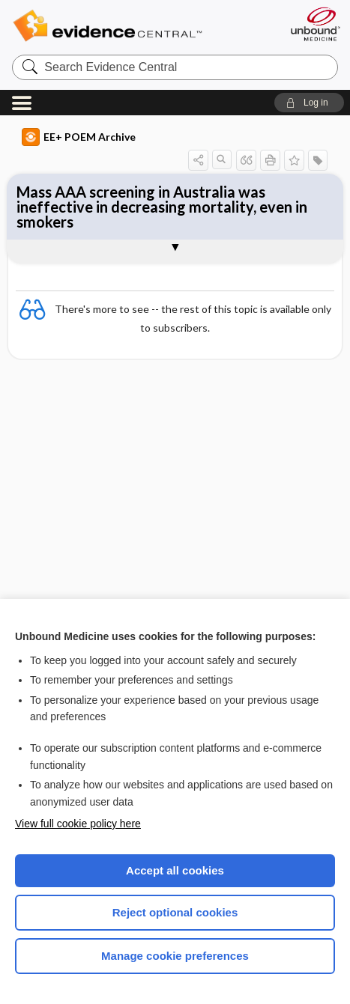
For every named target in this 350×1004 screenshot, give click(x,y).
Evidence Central (130, 26)
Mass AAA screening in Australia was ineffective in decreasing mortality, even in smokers (161, 207)
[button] (309, 102)
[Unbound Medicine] (315, 24)
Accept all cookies (175, 870)
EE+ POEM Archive (79, 137)
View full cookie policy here (78, 824)
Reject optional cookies (175, 912)
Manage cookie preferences (175, 955)
